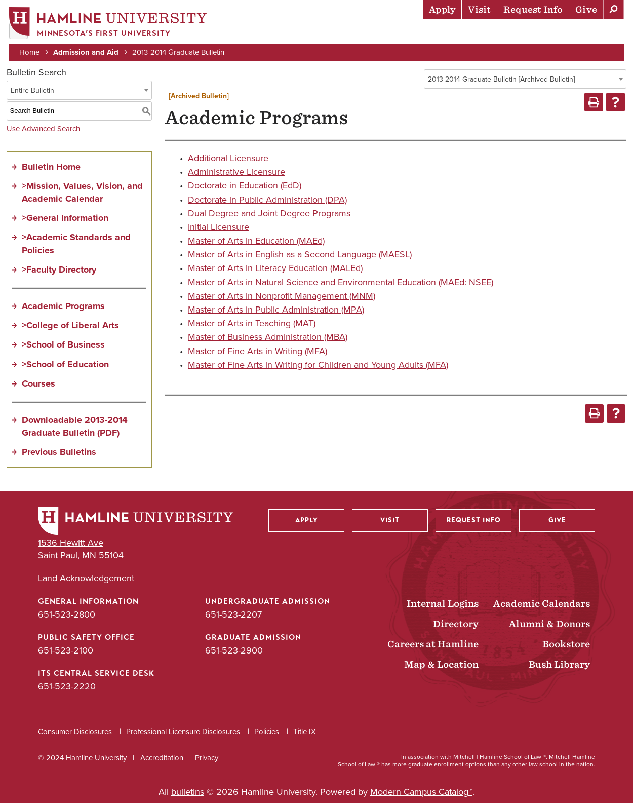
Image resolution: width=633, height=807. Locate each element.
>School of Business (63, 348)
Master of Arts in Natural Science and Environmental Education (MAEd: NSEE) (340, 285)
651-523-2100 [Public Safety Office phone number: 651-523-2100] (65, 653)
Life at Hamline (405, 32)
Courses (38, 386)
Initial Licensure (218, 230)
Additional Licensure (228, 161)
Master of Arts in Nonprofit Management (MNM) (281, 298)
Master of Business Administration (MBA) (267, 340)
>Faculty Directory (59, 272)
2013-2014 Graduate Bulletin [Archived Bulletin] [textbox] (501, 82)
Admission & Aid (263, 32)
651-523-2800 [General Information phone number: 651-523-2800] (66, 617)
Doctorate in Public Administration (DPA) (267, 202)
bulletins (187, 795)
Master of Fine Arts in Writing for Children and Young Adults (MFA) (318, 367)
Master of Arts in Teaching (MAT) (251, 326)
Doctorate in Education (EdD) (244, 189)
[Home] (109, 24)
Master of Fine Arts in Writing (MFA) (257, 354)
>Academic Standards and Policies (76, 247)
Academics (335, 32)
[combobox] (525, 82)
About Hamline (588, 32)
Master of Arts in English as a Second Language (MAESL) (300, 257)
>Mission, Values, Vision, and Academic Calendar (82, 195)
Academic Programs (63, 309)
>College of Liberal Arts (70, 328)
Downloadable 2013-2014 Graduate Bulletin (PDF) (75, 429)
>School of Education (65, 367)
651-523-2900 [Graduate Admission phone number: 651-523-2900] (234, 653)
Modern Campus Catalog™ (421, 795)
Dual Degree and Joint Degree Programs (269, 216)
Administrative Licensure (236, 175)
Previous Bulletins (59, 455)
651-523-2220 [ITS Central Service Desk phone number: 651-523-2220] (67, 689)
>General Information (65, 221)
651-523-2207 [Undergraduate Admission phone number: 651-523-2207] (233, 617)
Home (30, 51)
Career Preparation (496, 32)
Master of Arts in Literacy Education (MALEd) (275, 271)
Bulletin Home (51, 169)
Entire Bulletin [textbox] (32, 93)
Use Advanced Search (43, 131)
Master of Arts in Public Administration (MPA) (276, 312)
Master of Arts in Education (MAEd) (256, 244)
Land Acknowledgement (86, 581)
